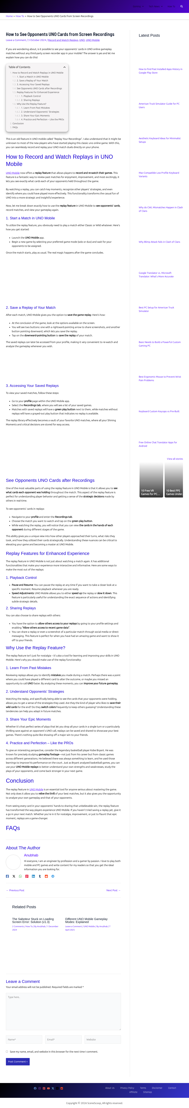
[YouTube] (48, 1088)
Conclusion (18, 123)
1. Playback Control (31, 96)
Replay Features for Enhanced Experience (38, 92)
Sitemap (175, 1087)
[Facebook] (7, 875)
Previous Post (15, 890)
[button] (142, 6)
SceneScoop (94, 1102)
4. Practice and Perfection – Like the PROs (42, 119)
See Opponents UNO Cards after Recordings (39, 88)
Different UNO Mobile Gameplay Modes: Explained (86, 920)
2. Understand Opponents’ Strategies (40, 111)
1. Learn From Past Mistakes (35, 107)
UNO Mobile (93, 39)
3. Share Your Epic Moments (35, 115)
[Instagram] (39, 1088)
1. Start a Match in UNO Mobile (33, 76)
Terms (132, 1087)
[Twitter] (53, 1088)
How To (29, 926)
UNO (82, 39)
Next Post (113, 890)
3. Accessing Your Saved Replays (33, 84)
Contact (154, 1087)
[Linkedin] (33, 875)
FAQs (15, 127)
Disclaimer (143, 1087)
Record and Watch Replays (63, 39)
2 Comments (18, 926)
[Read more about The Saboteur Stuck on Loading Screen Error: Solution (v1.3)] (37, 946)
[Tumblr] (39, 875)
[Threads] (57, 1088)
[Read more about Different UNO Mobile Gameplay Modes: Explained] (90, 946)
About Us (105, 1087)
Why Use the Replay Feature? (31, 103)
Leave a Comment (16, 39)
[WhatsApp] (20, 875)
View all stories (175, 458)
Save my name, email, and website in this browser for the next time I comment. (54, 1051)
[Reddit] (46, 875)
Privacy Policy (120, 1087)
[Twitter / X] (13, 875)
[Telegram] (52, 875)
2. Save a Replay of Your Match (32, 80)
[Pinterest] (26, 875)
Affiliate (165, 1087)
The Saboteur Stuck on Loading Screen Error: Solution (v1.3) (33, 920)
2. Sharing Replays (30, 99)
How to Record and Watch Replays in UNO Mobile (38, 72)
